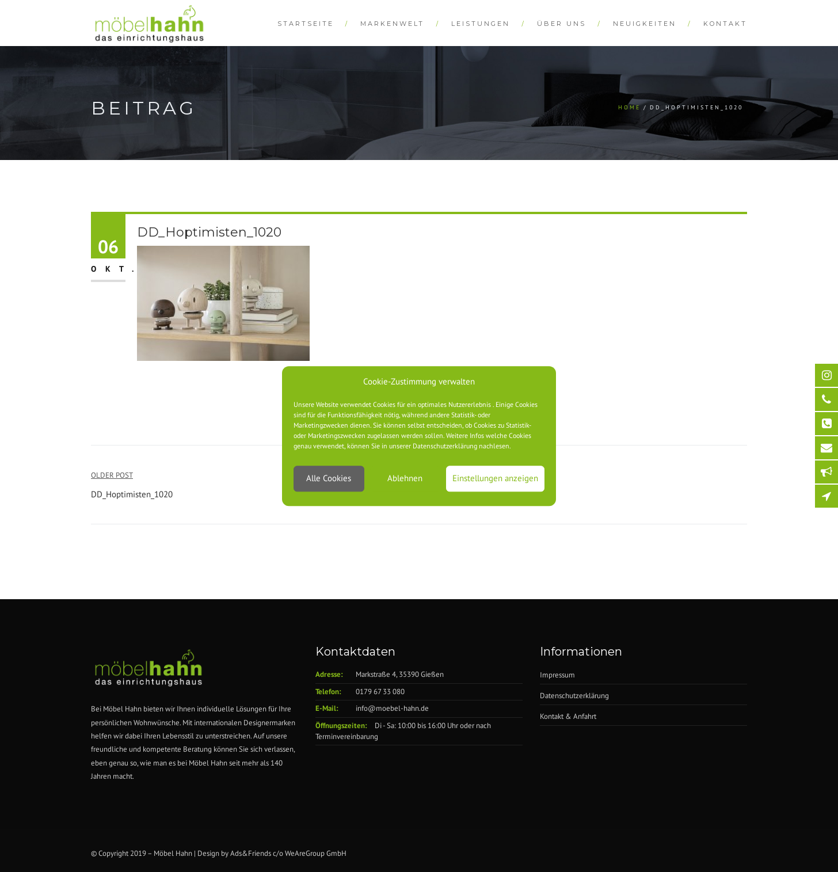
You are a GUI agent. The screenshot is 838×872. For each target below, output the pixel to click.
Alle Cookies (328, 478)
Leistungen (480, 24)
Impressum (557, 675)
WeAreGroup (305, 853)
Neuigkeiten (644, 24)
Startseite (305, 24)
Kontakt (725, 24)
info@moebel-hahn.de (392, 708)
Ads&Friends (250, 853)
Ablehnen (404, 478)
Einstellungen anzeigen (495, 478)
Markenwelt (392, 24)
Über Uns (561, 24)
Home (629, 107)
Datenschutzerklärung (574, 695)
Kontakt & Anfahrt (568, 716)
